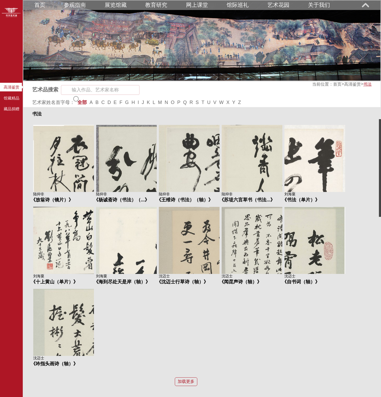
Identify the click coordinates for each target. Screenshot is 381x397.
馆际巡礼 (238, 5)
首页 (39, 5)
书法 (367, 84)
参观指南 (75, 5)
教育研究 (156, 5)
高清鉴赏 (352, 84)
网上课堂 (197, 5)
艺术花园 (278, 5)
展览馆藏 (116, 5)
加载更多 (186, 381)
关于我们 (319, 5)
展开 (365, 5)
